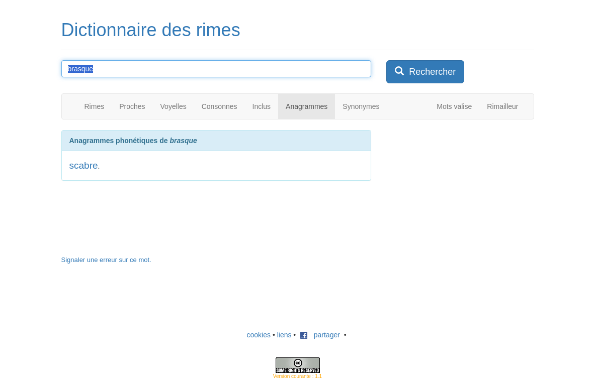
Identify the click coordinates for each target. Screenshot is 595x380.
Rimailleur (502, 106)
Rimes (94, 106)
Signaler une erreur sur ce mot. (106, 260)
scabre (83, 165)
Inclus (261, 106)
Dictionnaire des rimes (150, 30)
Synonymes (361, 106)
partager (320, 335)
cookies (259, 335)
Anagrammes (306, 106)
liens (284, 335)
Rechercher (425, 71)
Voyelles (173, 106)
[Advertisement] (461, 193)
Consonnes (219, 106)
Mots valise (454, 106)
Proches (132, 106)
